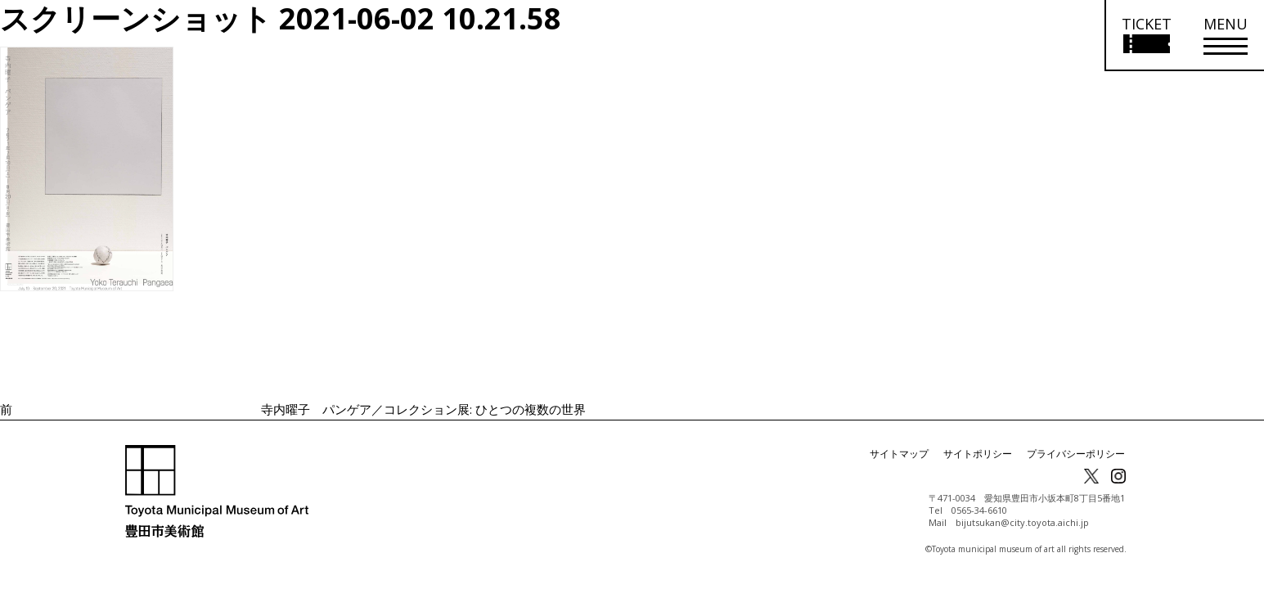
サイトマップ (899, 454)
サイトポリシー (977, 454)
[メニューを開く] (1225, 35)
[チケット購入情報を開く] (1145, 35)
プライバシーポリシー (1076, 454)
